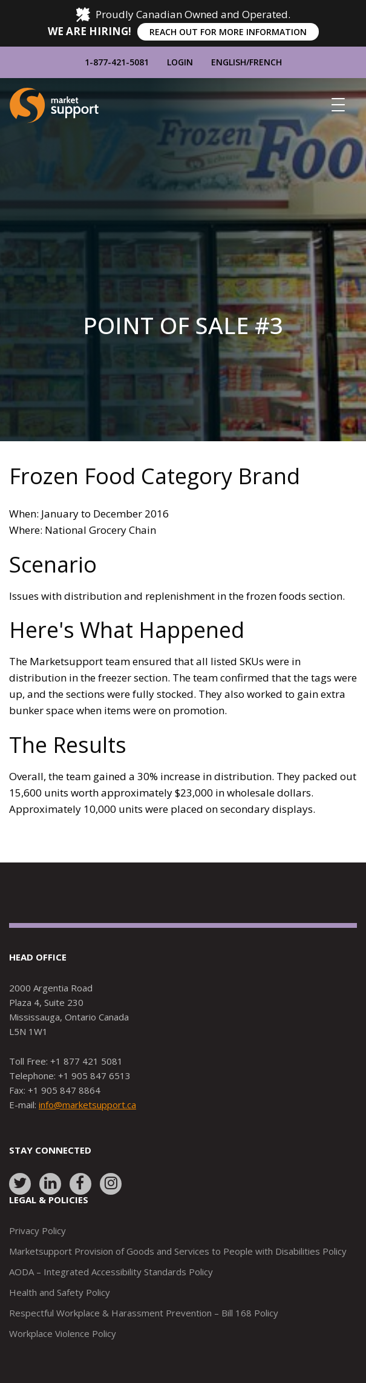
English (228, 62)
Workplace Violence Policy (62, 1333)
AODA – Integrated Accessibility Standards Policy (111, 1272)
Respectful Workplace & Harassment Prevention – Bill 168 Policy (143, 1313)
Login (180, 62)
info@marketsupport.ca (87, 1105)
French (265, 62)
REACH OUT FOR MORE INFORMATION (228, 32)
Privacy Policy (37, 1230)
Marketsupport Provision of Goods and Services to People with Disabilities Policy (178, 1251)
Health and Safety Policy (59, 1292)
